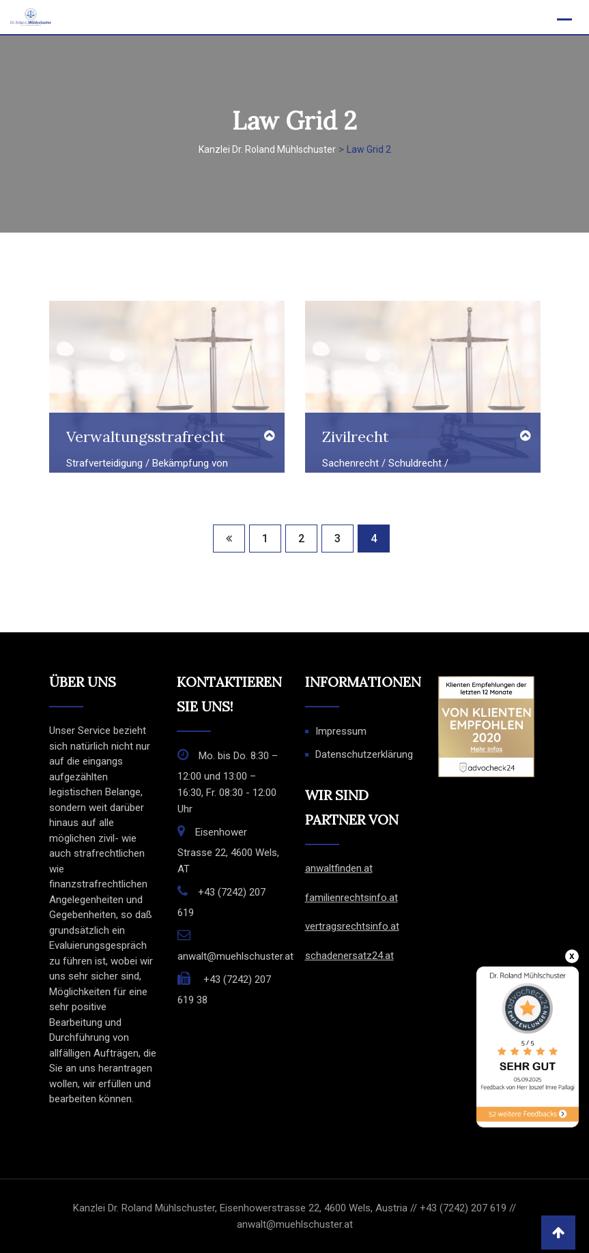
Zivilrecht (355, 436)
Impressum (341, 731)
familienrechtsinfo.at (351, 897)
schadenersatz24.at (349, 955)
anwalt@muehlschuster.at (235, 956)
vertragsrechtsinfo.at (352, 926)
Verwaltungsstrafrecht (145, 436)
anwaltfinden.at (339, 868)
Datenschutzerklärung (364, 754)
